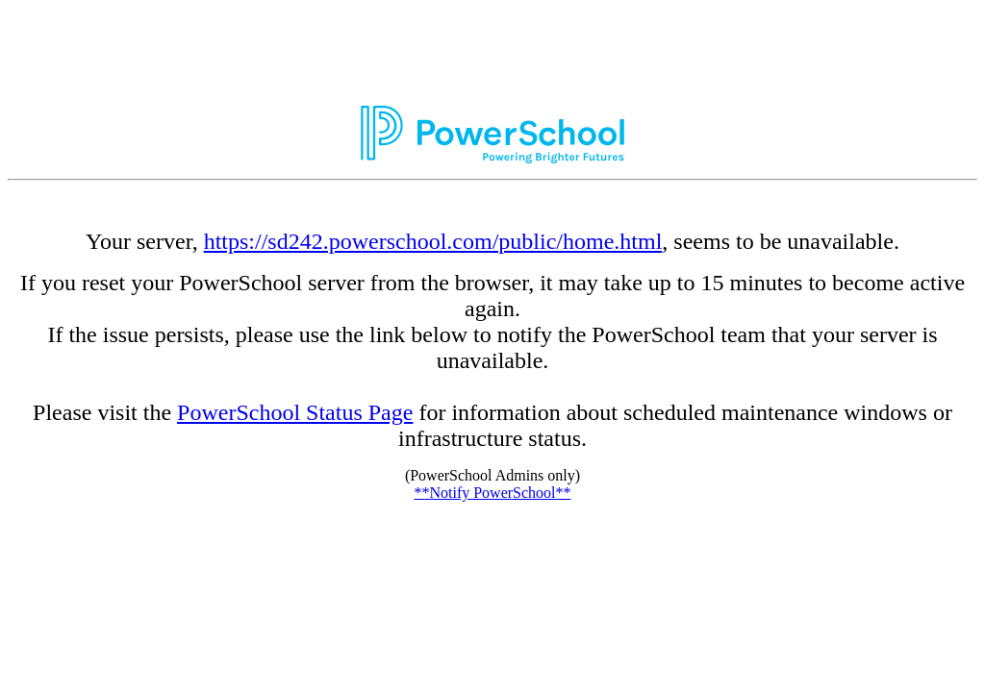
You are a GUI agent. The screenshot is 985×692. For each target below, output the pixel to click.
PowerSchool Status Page (295, 412)
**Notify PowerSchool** (492, 492)
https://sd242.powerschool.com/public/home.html (433, 241)
